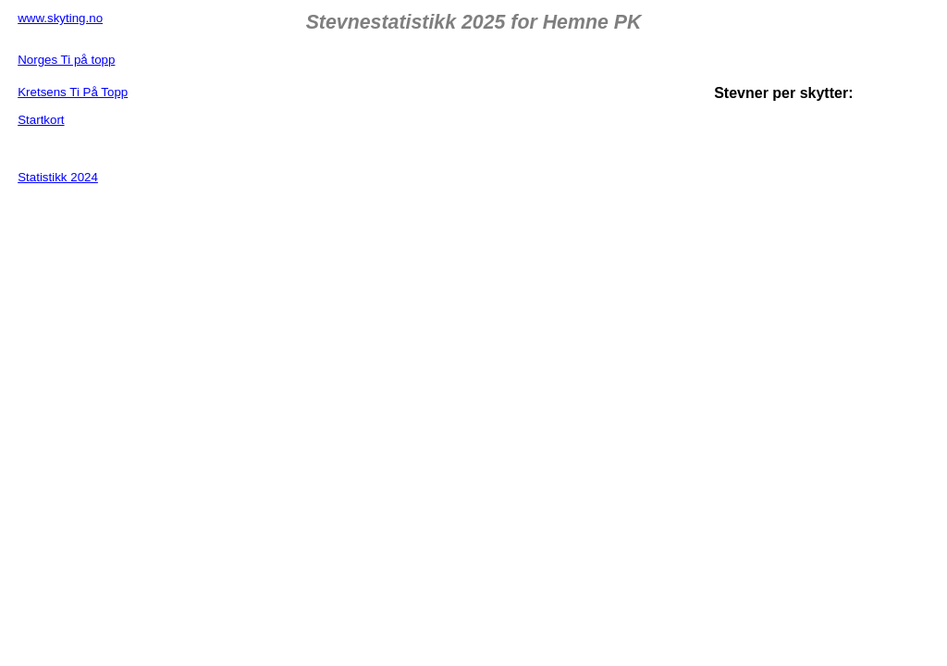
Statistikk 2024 (58, 177)
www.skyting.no (60, 18)
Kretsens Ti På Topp (73, 92)
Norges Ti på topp (66, 60)
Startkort (41, 120)
